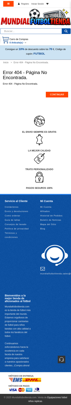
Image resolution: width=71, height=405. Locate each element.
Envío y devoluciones (16, 211)
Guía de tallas (12, 220)
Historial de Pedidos (51, 215)
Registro (25, 4)
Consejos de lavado (16, 224)
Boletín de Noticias (50, 220)
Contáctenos (12, 207)
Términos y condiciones (11, 235)
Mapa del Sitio (48, 224)
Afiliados (45, 211)
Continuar (57, 94)
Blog (42, 229)
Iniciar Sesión (37, 4)
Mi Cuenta (45, 207)
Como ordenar (12, 215)
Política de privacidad (17, 229)
